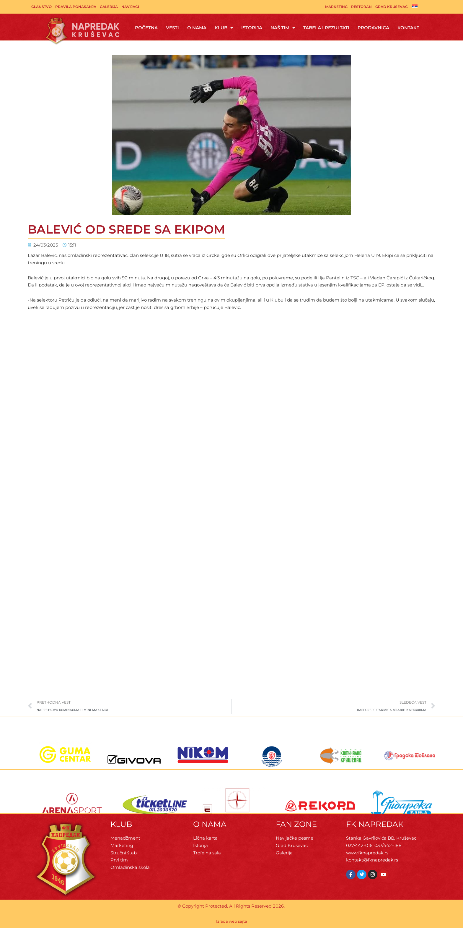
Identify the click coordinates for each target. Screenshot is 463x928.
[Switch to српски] (414, 6)
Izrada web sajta (231, 921)
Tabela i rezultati (326, 27)
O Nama (196, 27)
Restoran (361, 6)
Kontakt (408, 27)
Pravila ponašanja (75, 6)
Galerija (109, 6)
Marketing (336, 6)
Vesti (172, 27)
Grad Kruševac (391, 6)
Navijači (130, 6)
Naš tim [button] (282, 28)
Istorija (251, 27)
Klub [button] (224, 28)
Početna (146, 27)
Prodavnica (373, 27)
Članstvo (41, 6)
